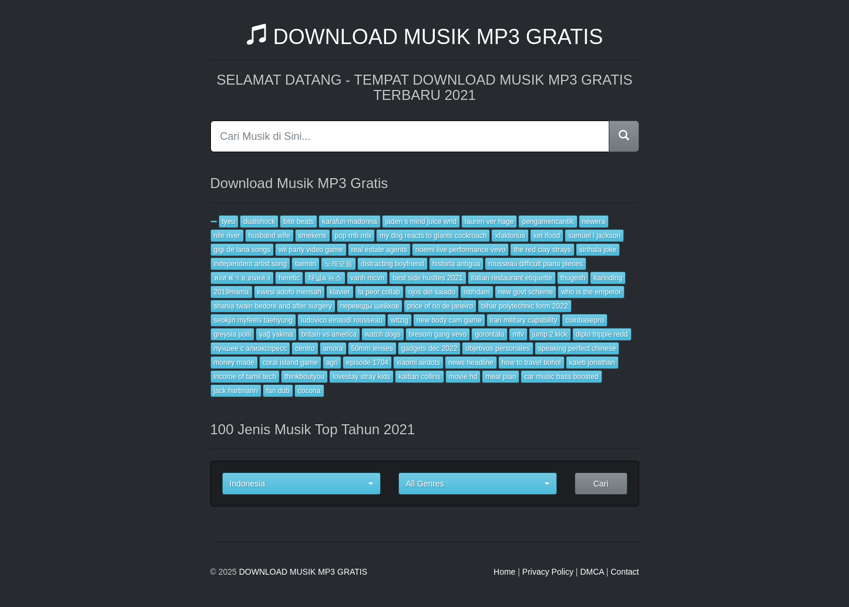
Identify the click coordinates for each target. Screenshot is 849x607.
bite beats (298, 221)
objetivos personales (497, 348)
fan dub (278, 391)
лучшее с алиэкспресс (250, 348)
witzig (399, 320)
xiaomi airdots (418, 362)
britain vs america (329, 334)
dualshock (259, 221)
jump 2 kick (550, 334)
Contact (624, 571)
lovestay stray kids (361, 377)
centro (304, 348)
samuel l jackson (594, 236)
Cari (601, 483)
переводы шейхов (369, 306)
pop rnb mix (353, 236)
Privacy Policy (547, 571)
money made (234, 362)
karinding (607, 278)
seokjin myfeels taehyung (253, 320)
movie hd (463, 377)
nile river (227, 236)
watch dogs (383, 334)
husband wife (269, 236)
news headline (471, 362)
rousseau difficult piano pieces (535, 264)
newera (593, 221)
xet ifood (546, 236)
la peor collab (379, 292)
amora (333, 348)
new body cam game (449, 320)
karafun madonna (349, 221)
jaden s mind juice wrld (421, 221)
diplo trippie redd (602, 334)
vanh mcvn (367, 278)
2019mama (231, 292)
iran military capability (524, 320)
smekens (312, 236)
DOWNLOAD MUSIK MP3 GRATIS (424, 37)
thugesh (573, 278)
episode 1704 (367, 362)
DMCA (591, 571)
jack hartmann (236, 391)
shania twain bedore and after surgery (273, 306)
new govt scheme (525, 292)
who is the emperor (591, 292)
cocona (309, 391)
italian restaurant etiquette (511, 278)
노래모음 (338, 264)
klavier (340, 292)
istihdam (477, 292)
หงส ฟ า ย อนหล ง (242, 278)
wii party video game (310, 250)
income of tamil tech (245, 377)
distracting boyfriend (392, 264)
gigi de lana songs (242, 250)
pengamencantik (547, 221)
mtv (518, 334)
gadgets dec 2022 (429, 348)
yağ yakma (276, 334)
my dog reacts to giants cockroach (433, 236)
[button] (301, 483)
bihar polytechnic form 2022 (524, 306)
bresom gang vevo (438, 334)
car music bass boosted (561, 377)
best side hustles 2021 (427, 278)
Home (504, 571)
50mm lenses (372, 348)
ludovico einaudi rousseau (341, 320)
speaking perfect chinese (577, 348)
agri (332, 362)
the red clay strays (542, 250)
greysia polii (232, 334)
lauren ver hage (489, 221)
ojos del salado (431, 292)
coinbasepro (584, 320)
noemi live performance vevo (460, 250)
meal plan (500, 377)
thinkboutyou (304, 377)
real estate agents (379, 250)
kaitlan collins (419, 377)
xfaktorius (510, 236)
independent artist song (250, 264)
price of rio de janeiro (440, 306)
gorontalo (489, 334)
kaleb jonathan (592, 362)
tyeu (229, 221)
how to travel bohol (531, 362)
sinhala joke (597, 250)
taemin (305, 264)
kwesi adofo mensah (289, 292)
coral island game (290, 362)
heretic (289, 278)
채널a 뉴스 (325, 278)
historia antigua (456, 264)
